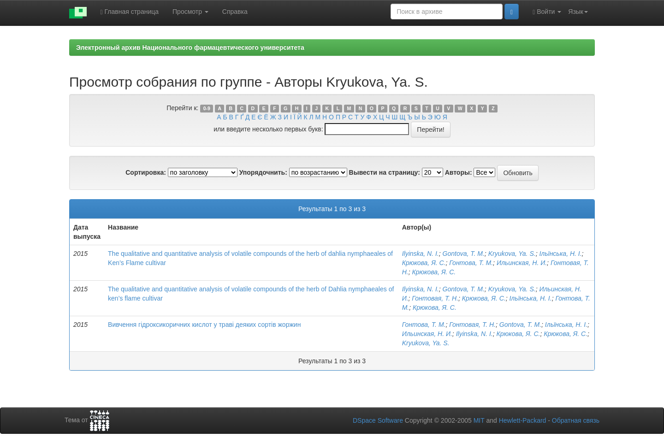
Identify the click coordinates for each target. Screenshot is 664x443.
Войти (547, 12)
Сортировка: (145, 172)
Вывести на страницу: (384, 172)
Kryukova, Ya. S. (512, 253)
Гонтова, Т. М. (471, 262)
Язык (578, 11)
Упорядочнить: (263, 172)
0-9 (206, 108)
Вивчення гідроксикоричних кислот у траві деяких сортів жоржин (204, 324)
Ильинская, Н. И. (522, 262)
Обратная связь (575, 420)
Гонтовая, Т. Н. (435, 298)
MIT (479, 420)
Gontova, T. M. (464, 253)
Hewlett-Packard (522, 420)
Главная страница (130, 12)
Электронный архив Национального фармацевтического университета (190, 47)
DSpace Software (378, 420)
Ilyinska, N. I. (420, 253)
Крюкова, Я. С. (424, 262)
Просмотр (190, 11)
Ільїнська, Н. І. (560, 253)
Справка (235, 11)
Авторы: (458, 172)
